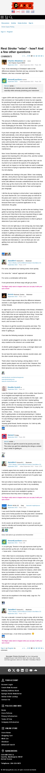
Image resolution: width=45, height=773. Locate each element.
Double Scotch (14, 387)
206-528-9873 (15, 763)
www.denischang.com (8, 379)
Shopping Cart (7, 735)
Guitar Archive (22, 23)
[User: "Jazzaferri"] (4, 262)
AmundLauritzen (15, 79)
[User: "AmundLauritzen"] (4, 80)
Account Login (7, 684)
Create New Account (9, 687)
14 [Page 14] (41, 56)
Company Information (10, 722)
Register (10, 32)
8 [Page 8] (27, 56)
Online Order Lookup (9, 696)
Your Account (3, 680)
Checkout (5, 741)
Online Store (3, 728)
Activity (13, 23)
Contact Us (5, 699)
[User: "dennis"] (4, 295)
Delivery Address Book (10, 690)
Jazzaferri (12, 261)
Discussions (5, 23)
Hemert (6, 86)
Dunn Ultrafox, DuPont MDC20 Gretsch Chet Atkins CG (25, 263)
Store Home (6, 732)
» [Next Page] (43, 56)
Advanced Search (8, 744)
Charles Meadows (15, 61)
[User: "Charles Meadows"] (4, 62)
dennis (11, 294)
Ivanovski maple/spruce (33, 505)
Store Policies (6, 713)
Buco (10, 505)
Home (3, 710)
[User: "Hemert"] (4, 436)
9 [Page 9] (29, 56)
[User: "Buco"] (4, 506)
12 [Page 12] (36, 56)
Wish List (5, 738)
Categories (2, 17)
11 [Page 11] (34, 56)
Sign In (31, 23)
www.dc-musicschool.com (9, 381)
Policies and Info (3, 706)
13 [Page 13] (39, 56)
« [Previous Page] (22, 56)
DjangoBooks (3, 751)
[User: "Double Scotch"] (4, 388)
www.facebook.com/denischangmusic (13, 377)
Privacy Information (9, 716)
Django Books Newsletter (11, 693)
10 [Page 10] (31, 56)
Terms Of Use (6, 719)
